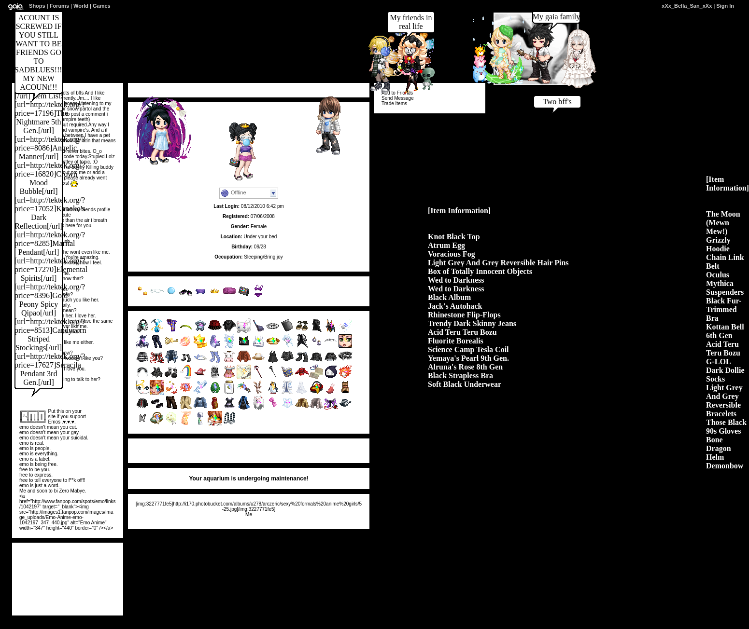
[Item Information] (459, 210)
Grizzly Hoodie (718, 244)
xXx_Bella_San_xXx (687, 6)
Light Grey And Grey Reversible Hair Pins (498, 263)
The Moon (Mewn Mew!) (723, 222)
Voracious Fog (451, 254)
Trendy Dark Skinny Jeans (472, 323)
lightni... (84, 591)
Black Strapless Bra (460, 375)
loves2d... (41, 562)
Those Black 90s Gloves (726, 426)
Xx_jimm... (41, 572)
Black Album (449, 297)
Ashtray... (41, 582)
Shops (37, 6)
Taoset (84, 562)
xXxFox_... (84, 582)
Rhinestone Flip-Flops (464, 315)
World (80, 6)
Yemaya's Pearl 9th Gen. (468, 358)
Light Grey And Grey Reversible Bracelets (724, 400)
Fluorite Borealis (455, 341)
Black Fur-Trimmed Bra (724, 309)
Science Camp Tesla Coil (468, 349)
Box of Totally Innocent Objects (480, 271)
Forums (59, 6)
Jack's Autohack (455, 306)
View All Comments (157, 448)
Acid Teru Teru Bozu (462, 332)
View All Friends (38, 552)
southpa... (40, 591)
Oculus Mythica (720, 279)
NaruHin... (84, 601)
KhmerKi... (41, 601)
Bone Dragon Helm (718, 448)
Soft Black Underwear (464, 384)
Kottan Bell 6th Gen (725, 331)
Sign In (725, 6)
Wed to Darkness (456, 280)
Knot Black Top (454, 236)
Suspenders (725, 292)
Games (102, 6)
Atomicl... (84, 572)
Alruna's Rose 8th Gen (465, 367)
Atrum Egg (446, 245)
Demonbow (724, 466)
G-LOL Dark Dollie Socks (725, 370)
